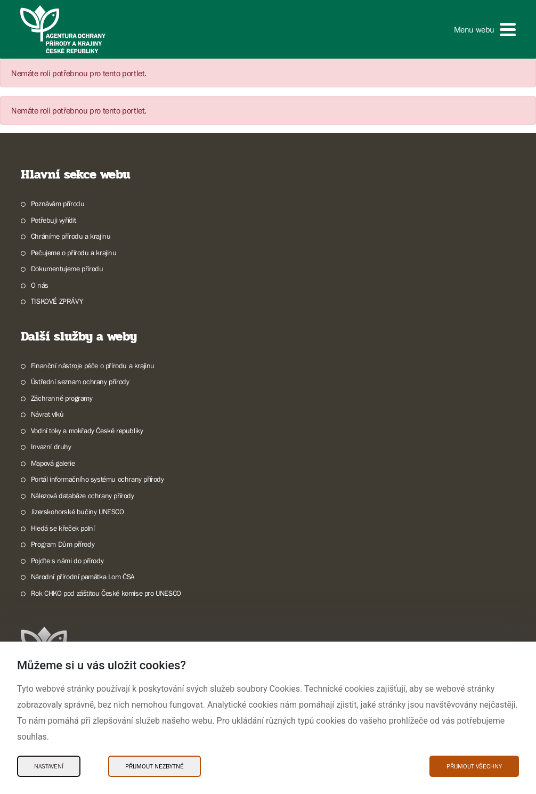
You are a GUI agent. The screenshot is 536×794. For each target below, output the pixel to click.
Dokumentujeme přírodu (67, 268)
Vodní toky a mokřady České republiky (87, 430)
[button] (485, 29)
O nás (39, 285)
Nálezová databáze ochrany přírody (82, 495)
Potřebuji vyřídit (53, 220)
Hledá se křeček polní (63, 528)
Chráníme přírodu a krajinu (71, 236)
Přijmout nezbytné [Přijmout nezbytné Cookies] (154, 766)
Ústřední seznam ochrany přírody (80, 381)
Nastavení (48, 766)
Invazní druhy (51, 446)
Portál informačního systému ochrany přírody (97, 479)
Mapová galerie (53, 463)
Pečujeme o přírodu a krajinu (74, 252)
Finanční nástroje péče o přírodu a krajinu (93, 365)
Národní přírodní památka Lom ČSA (83, 576)
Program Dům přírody (62, 544)
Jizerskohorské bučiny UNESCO (77, 511)
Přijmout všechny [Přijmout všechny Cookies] (474, 766)
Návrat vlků (47, 414)
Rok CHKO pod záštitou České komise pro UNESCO (106, 593)
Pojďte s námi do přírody (67, 560)
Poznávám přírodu (58, 203)
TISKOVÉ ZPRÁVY (57, 301)
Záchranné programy (62, 398)
